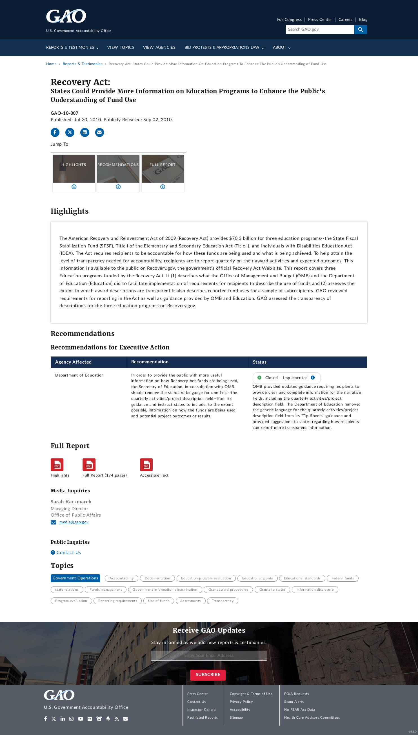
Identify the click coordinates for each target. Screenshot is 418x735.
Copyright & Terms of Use (251, 694)
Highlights (73, 165)
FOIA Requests (296, 694)
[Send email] (102, 132)
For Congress (289, 20)
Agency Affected (73, 362)
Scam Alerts (294, 701)
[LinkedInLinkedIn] (87, 132)
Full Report (163, 165)
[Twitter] (72, 132)
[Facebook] (57, 132)
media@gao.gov (74, 522)
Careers (346, 20)
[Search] (320, 29)
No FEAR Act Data (299, 709)
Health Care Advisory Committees (312, 717)
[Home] (97, 700)
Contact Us (66, 552)
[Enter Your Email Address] (209, 656)
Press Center (320, 20)
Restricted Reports (202, 717)
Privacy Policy (241, 701)
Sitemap (236, 717)
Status (260, 362)
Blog (363, 20)
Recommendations (118, 165)
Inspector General (202, 709)
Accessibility (240, 709)
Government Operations (75, 578)
